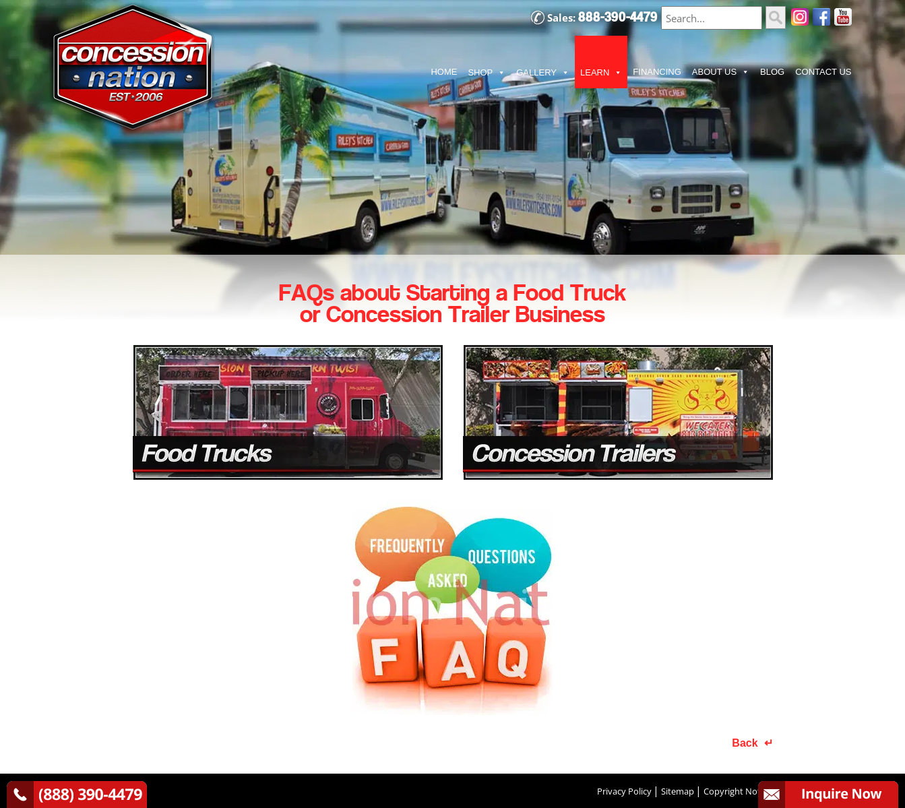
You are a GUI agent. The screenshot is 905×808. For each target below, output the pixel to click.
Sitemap (677, 791)
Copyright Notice (738, 791)
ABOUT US (720, 72)
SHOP (486, 72)
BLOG (772, 72)
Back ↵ (752, 743)
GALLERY (542, 72)
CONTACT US (823, 72)
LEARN (601, 72)
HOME (444, 72)
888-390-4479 (618, 17)
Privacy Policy (624, 791)
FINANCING (657, 72)
